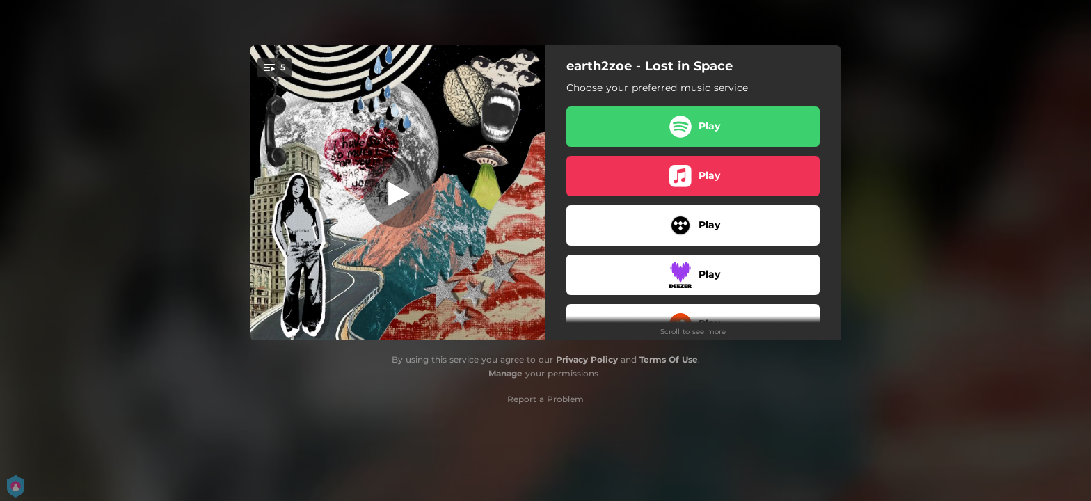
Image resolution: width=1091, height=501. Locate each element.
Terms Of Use (668, 359)
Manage (505, 373)
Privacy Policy (587, 359)
